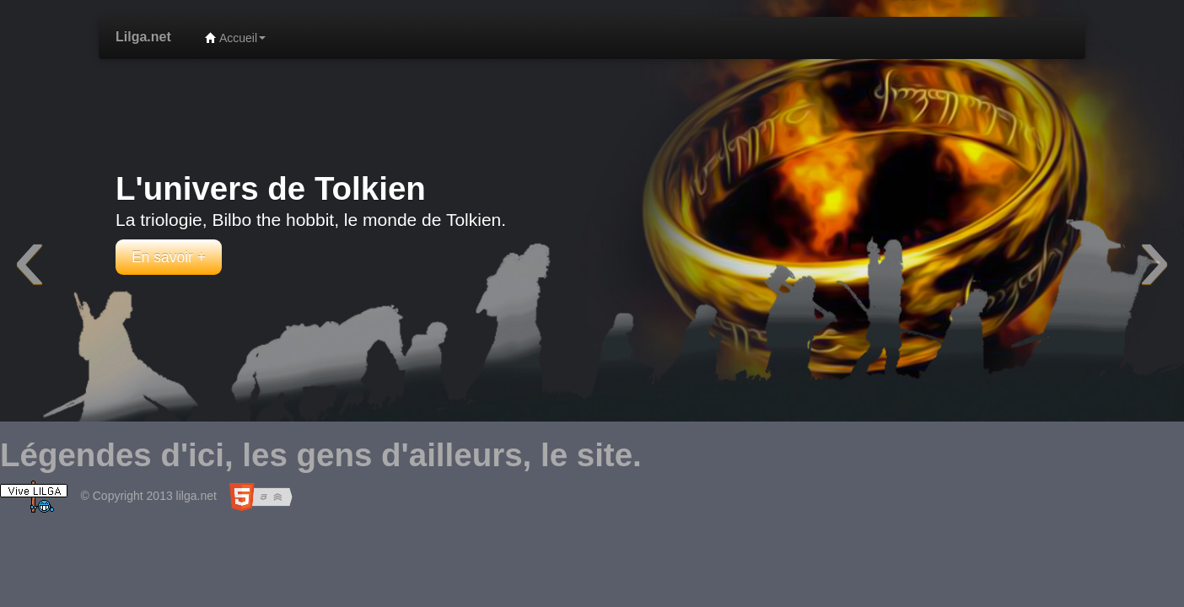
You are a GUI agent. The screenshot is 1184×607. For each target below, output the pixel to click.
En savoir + (169, 257)
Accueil (235, 38)
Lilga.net (143, 37)
